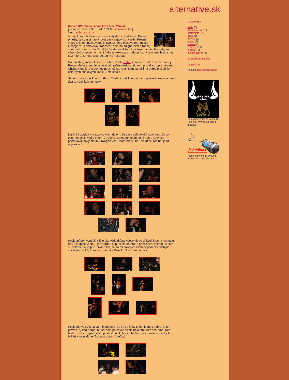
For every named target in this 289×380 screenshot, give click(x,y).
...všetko (192, 21)
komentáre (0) (123, 29)
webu (127, 62)
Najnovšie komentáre (199, 58)
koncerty (192, 47)
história (192, 38)
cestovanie (193, 33)
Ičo (78, 29)
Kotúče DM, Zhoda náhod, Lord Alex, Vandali (96, 26)
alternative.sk (195, 30)
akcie (190, 27)
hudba (191, 41)
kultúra (191, 50)
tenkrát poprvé (195, 52)
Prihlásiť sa (194, 64)
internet (192, 44)
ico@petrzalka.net (207, 69)
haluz (190, 35)
